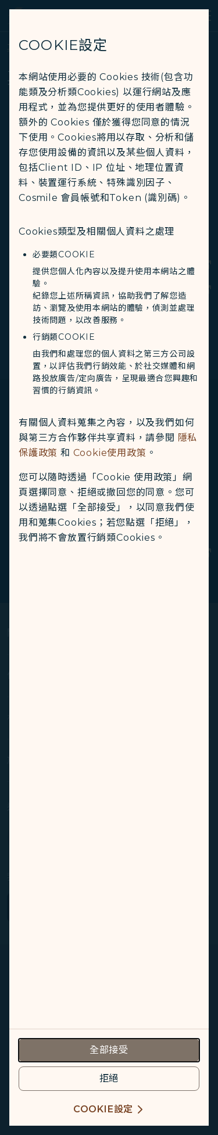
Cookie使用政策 (109, 452)
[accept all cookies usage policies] (109, 1050)
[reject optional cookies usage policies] (109, 1078)
